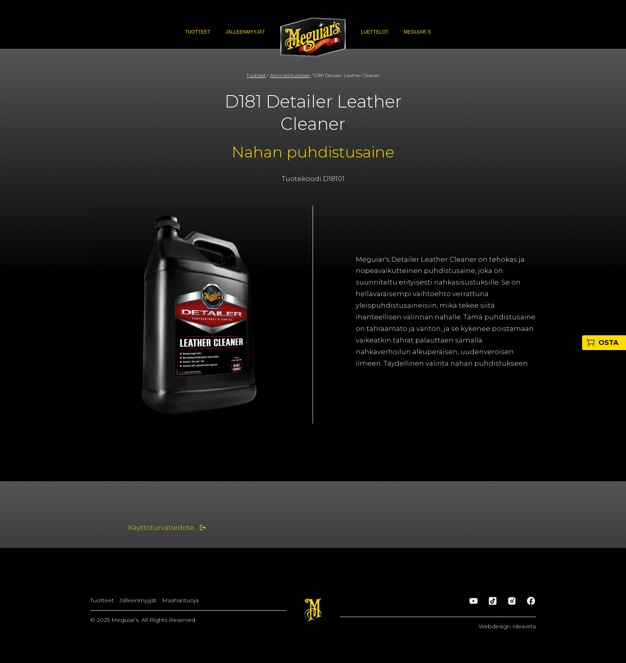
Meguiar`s (417, 32)
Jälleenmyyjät (245, 32)
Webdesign (495, 626)
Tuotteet (197, 32)
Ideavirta (524, 626)
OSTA (608, 342)
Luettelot (374, 32)
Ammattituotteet (290, 75)
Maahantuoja (180, 600)
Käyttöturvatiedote (161, 528)
